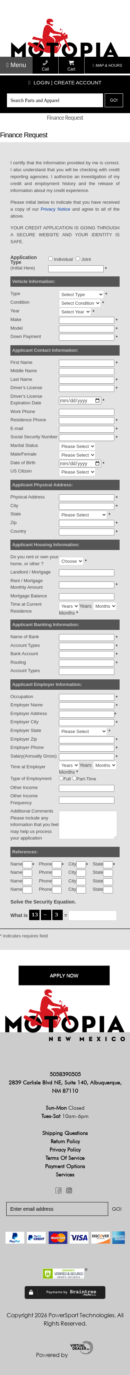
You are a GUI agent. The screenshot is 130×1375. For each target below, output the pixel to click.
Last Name (21, 379)
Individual (60, 259)
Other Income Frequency (24, 799)
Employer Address (28, 713)
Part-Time (86, 778)
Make (15, 319)
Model (16, 328)
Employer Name (26, 704)
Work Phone (22, 411)
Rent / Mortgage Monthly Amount (26, 584)
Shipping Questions (65, 1133)
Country (18, 531)
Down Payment (25, 336)
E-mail (16, 428)
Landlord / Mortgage (30, 572)
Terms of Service (65, 1158)
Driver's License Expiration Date (26, 400)
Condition (19, 302)
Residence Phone (28, 419)
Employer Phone (27, 747)
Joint (83, 259)
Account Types (25, 645)
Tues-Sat (65, 1116)
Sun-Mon (65, 1107)
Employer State (25, 730)
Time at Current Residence (26, 608)
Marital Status (24, 445)
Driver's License (26, 387)
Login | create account (65, 82)
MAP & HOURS (107, 65)
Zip (13, 522)
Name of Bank (24, 636)
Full (67, 778)
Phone (45, 864)
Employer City (24, 721)
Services (65, 1174)
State (15, 513)
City (14, 505)
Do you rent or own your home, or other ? (34, 560)
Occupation (21, 696)
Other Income (24, 787)
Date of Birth (22, 462)
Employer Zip (23, 739)
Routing (18, 662)
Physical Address (27, 496)
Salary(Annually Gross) (33, 756)
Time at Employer (27, 766)
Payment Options (65, 1166)
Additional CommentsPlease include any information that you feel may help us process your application (34, 824)
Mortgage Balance (28, 595)
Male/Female (23, 454)
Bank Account (24, 653)
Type (15, 293)
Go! (114, 100)
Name (16, 864)
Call (45, 66)
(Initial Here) (22, 268)
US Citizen (21, 471)
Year (14, 310)
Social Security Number (34, 436)
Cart (71, 66)
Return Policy (65, 1141)
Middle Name (23, 370)
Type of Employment (31, 778)
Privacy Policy (65, 1149)
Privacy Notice (55, 209)
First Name (21, 362)
